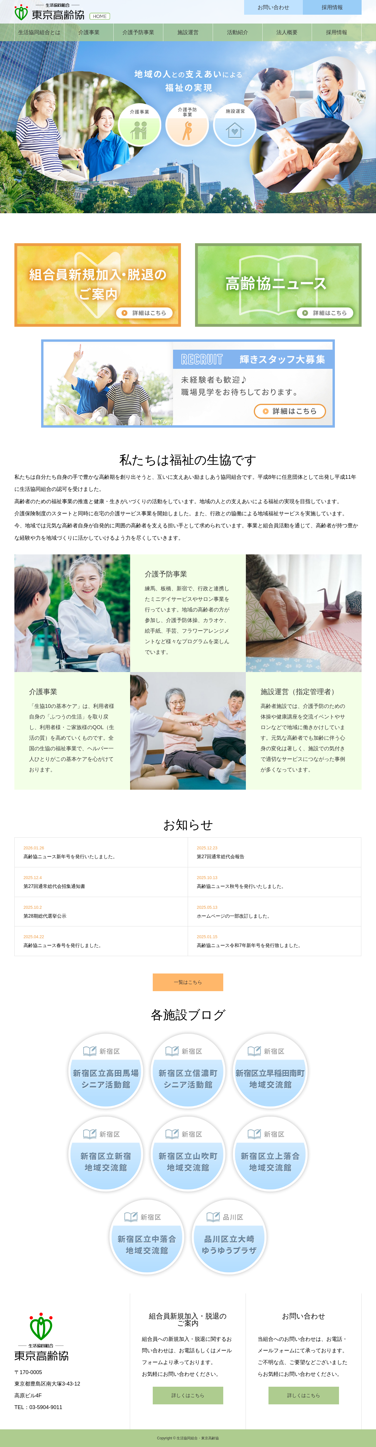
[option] (188, 106)
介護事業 (89, 32)
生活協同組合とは (39, 32)
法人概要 (287, 32)
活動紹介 (237, 32)
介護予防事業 (138, 32)
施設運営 (188, 32)
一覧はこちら (188, 982)
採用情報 (336, 32)
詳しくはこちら (188, 1395)
